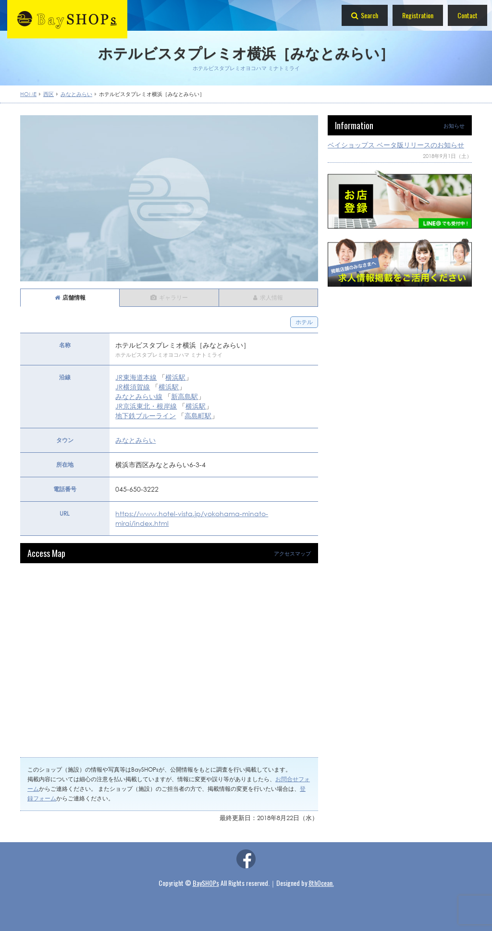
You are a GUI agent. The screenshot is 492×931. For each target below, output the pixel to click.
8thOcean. (321, 883)
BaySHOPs (206, 883)
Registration (417, 15)
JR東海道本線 (136, 377)
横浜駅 (175, 377)
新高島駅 (184, 396)
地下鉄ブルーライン (145, 415)
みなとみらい (135, 440)
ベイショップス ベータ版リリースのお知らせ (396, 144)
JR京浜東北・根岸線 (146, 406)
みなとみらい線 (138, 396)
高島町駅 (197, 415)
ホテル (304, 322)
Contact (467, 15)
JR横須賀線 (132, 386)
